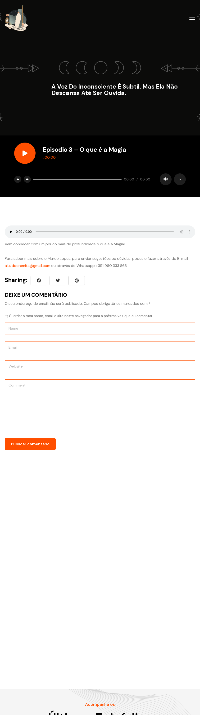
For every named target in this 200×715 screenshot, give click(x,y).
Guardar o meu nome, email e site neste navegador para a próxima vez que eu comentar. (81, 316)
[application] (108, 179)
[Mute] (166, 179)
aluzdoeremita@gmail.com (27, 265)
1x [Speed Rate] (180, 179)
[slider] (77, 179)
